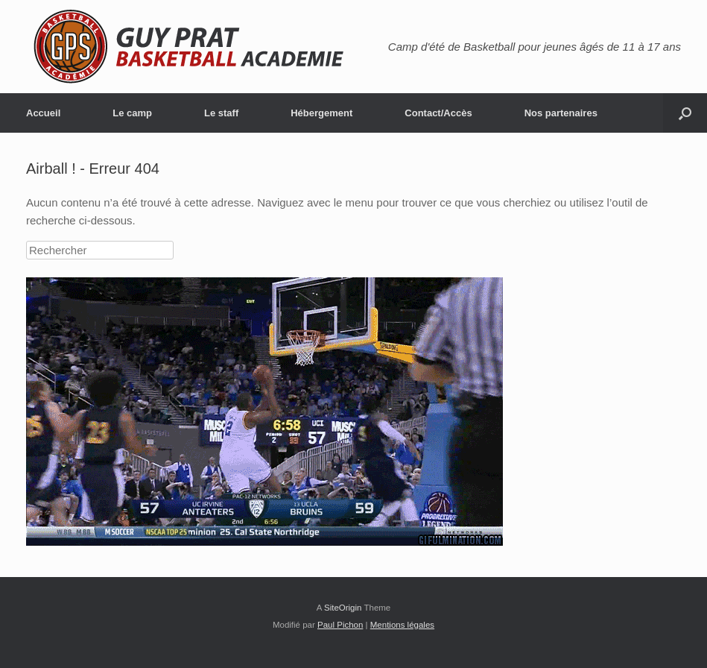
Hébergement (321, 113)
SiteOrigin (343, 607)
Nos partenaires (560, 113)
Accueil (43, 113)
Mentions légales (402, 624)
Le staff (221, 113)
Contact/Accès (438, 113)
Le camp (132, 113)
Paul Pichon (340, 624)
